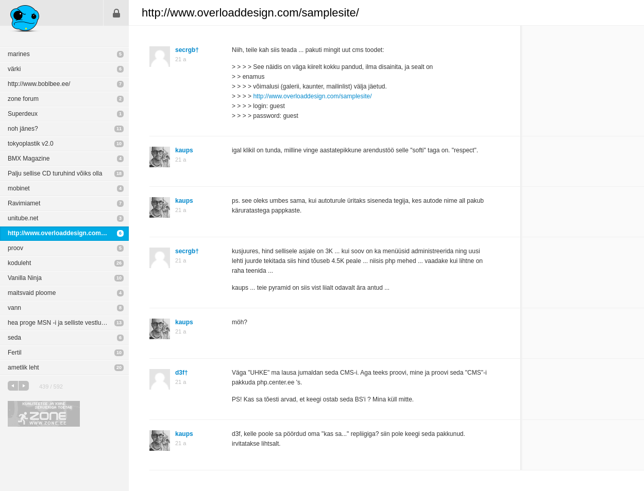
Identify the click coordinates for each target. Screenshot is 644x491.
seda (14, 337)
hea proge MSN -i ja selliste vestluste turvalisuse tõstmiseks (68, 322)
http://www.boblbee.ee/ (39, 83)
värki (14, 69)
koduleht (19, 263)
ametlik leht (23, 367)
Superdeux (23, 113)
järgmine (24, 386)
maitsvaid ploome (32, 292)
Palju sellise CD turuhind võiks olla (55, 173)
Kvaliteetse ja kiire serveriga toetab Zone (44, 414)
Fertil (15, 352)
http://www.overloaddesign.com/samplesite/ (68, 233)
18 (119, 173)
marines (19, 54)
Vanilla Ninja (25, 278)
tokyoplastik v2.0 (31, 143)
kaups (184, 150)
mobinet (19, 188)
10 (119, 143)
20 (119, 367)
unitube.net (23, 218)
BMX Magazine (28, 158)
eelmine (13, 386)
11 (119, 128)
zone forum (23, 98)
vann (14, 307)
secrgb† (187, 50)
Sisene (116, 13)
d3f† (181, 372)
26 (119, 263)
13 (119, 322)
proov (15, 248)
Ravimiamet (24, 203)
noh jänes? (23, 128)
